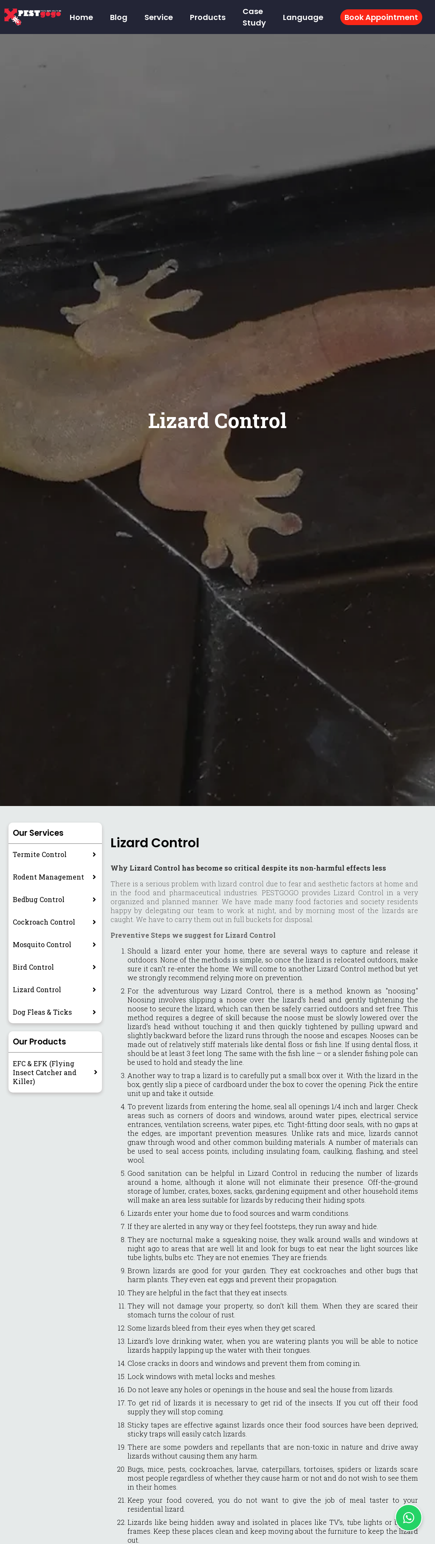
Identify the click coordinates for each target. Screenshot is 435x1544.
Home (81, 17)
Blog (118, 17)
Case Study (254, 17)
